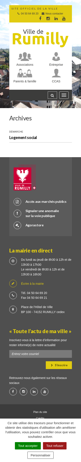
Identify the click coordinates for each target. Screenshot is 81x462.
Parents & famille (24, 81)
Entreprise (56, 64)
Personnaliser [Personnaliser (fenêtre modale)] (41, 455)
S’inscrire (59, 365)
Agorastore (29, 225)
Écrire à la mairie (26, 283)
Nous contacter (52, 13)
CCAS (56, 81)
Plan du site (40, 412)
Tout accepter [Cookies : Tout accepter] (28, 446)
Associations (24, 64)
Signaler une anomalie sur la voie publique (36, 213)
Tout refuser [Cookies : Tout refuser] (54, 446)
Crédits (40, 418)
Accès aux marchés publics (40, 201)
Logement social (23, 137)
